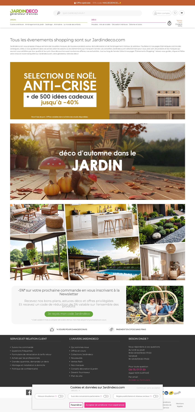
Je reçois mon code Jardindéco (69, 313)
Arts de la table (104, 24)
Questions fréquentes (22, 351)
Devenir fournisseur (80, 372)
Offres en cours (78, 351)
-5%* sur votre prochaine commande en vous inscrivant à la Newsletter (69, 292)
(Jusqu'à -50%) (178, 23)
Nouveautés (76, 358)
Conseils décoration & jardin (84, 369)
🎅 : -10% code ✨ (97, 3)
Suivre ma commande (22, 347)
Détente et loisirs (135, 24)
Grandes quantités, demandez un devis (30, 361)
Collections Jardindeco (82, 354)
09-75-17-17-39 (137, 369)
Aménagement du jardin (34, 24)
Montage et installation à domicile (28, 365)
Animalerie (58, 24)
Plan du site (76, 376)
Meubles (94, 24)
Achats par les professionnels (26, 358)
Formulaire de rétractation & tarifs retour (31, 354)
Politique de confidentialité (25, 369)
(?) (56, 396)
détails (76, 390)
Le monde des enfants (72, 24)
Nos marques (77, 365)
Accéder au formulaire (139, 380)
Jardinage (49, 24)
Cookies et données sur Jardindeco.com (97, 387)
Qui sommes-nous (80, 347)
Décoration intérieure (120, 24)
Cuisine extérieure (17, 24)
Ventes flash (76, 361)
